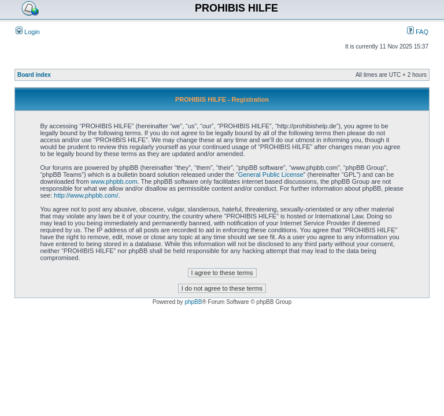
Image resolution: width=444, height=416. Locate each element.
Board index (34, 75)
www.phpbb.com (114, 181)
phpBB (193, 302)
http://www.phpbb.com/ (86, 195)
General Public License (271, 174)
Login (28, 31)
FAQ (417, 31)
